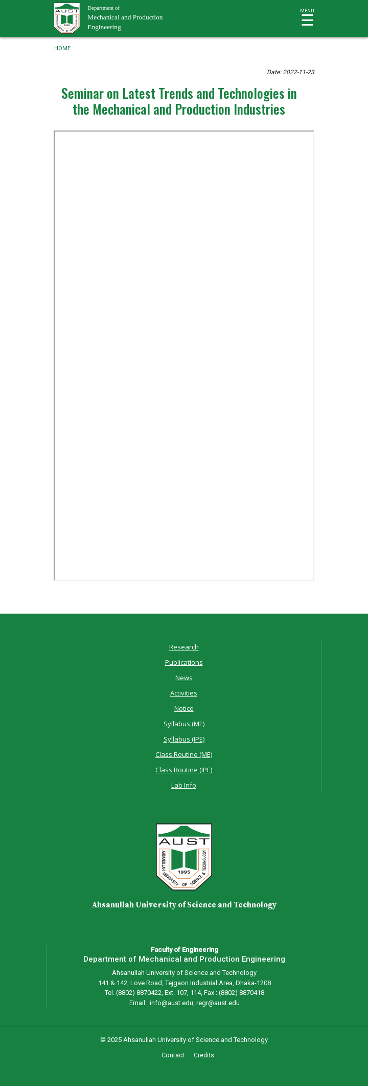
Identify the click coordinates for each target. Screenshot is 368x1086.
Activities (183, 693)
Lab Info (183, 785)
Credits (204, 1055)
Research (184, 646)
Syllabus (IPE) (184, 739)
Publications (184, 662)
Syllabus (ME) (184, 723)
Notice (184, 708)
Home (62, 48)
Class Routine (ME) (183, 754)
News (184, 677)
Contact (173, 1055)
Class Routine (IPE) (183, 769)
